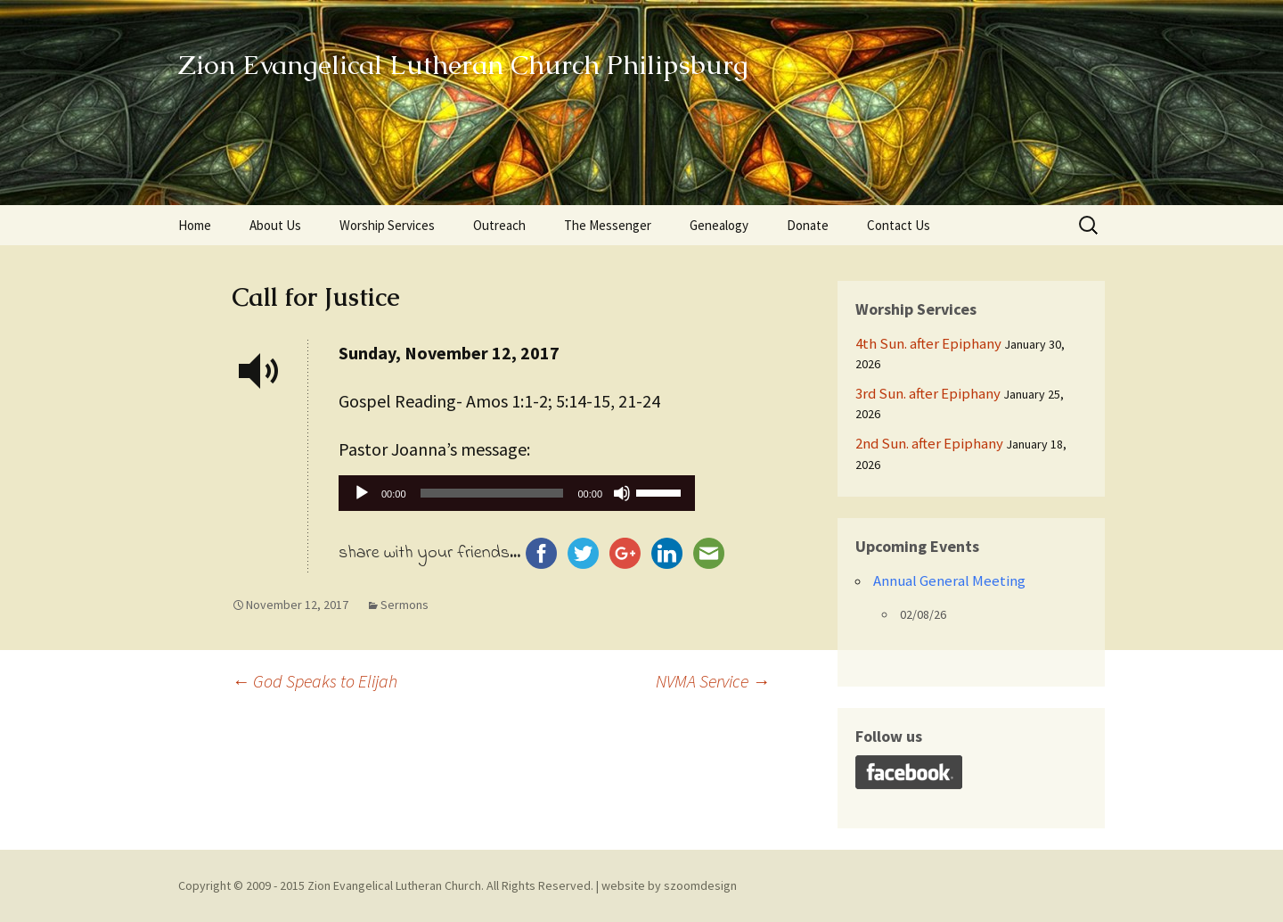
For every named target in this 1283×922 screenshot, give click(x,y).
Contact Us (898, 225)
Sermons (404, 605)
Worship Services (387, 225)
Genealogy (719, 225)
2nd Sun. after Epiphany (929, 443)
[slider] (492, 493)
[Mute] (622, 493)
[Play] (362, 493)
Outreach (499, 225)
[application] (517, 497)
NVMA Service (713, 681)
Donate (808, 225)
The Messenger (607, 225)
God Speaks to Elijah (314, 681)
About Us (275, 225)
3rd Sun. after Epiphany (928, 393)
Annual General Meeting (949, 580)
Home (194, 225)
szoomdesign (700, 885)
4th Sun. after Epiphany (928, 343)
